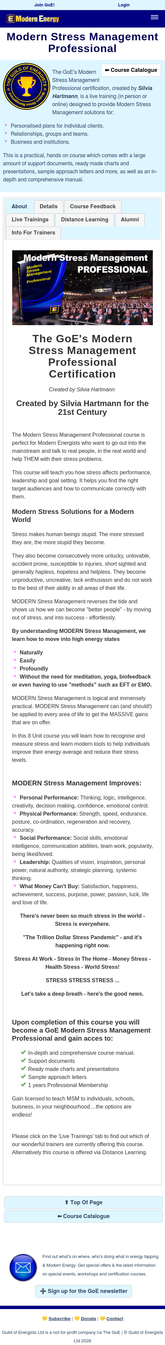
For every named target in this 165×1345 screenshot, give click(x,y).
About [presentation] (19, 206)
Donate (88, 1318)
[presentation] (93, 207)
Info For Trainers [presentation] (33, 232)
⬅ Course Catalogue (131, 70)
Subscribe (59, 1318)
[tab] (19, 206)
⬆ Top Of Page (83, 1202)
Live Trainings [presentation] (29, 219)
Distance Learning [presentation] (84, 219)
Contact (114, 1318)
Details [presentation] (49, 206)
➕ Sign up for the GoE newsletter (84, 1291)
